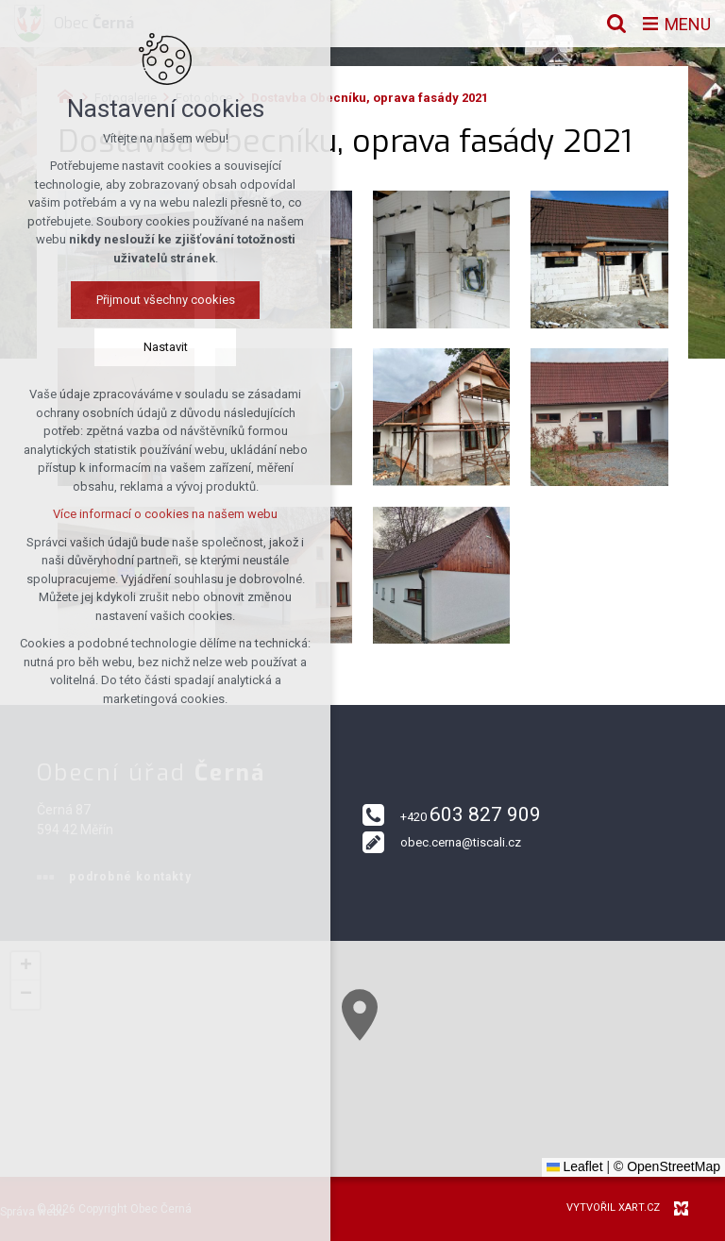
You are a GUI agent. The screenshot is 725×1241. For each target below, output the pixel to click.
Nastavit (160, 347)
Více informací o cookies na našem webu (159, 514)
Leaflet (575, 1166)
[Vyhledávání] (616, 23)
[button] (461, 1087)
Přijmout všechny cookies (160, 300)
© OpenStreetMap (667, 1166)
